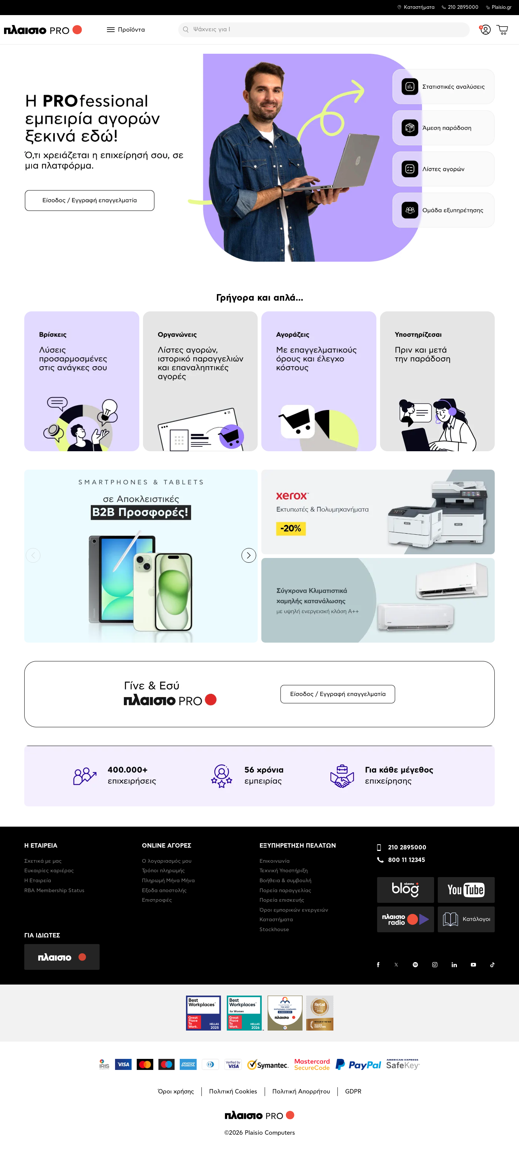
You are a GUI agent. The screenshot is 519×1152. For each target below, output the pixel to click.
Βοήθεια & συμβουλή (285, 880)
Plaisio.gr (502, 7)
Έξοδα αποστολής (164, 890)
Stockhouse (274, 929)
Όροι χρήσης (176, 1092)
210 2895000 (407, 848)
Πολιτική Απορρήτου (301, 1092)
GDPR (353, 1092)
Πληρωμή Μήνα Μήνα (168, 880)
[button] (33, 555)
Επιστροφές (157, 900)
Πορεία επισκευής (282, 900)
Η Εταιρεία (37, 880)
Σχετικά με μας (43, 861)
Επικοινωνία (275, 861)
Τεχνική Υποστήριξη (284, 870)
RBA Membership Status (54, 890)
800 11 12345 (406, 860)
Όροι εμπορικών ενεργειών (294, 910)
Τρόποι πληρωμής (163, 870)
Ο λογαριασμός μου (167, 861)
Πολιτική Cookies (233, 1092)
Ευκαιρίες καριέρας (49, 870)
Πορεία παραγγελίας (285, 890)
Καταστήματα (419, 7)
